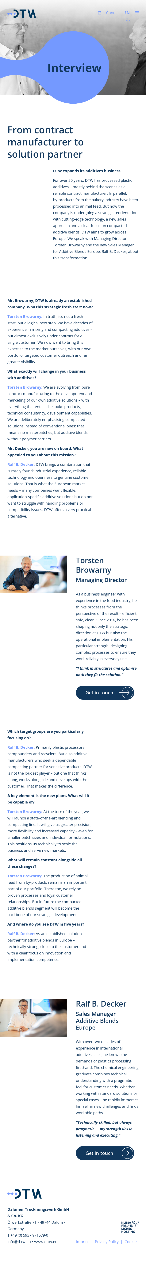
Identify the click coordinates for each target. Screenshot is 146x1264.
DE (128, 19)
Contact (113, 12)
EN (127, 12)
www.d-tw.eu (45, 1241)
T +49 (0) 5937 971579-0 (27, 1235)
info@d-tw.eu (19, 1241)
